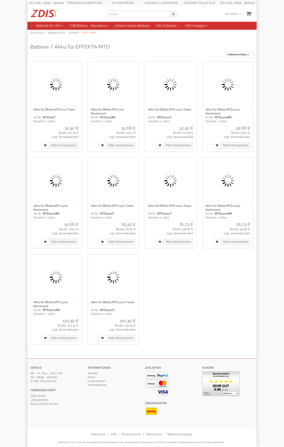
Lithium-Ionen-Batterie (132, 26)
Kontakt (93, 373)
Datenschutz (154, 434)
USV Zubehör (167, 26)
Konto (91, 377)
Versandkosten (97, 385)
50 (239, 54)
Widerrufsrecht (131, 434)
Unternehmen (96, 381)
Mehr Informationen (63, 145)
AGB (113, 434)
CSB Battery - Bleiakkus (89, 26)
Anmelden (233, 13)
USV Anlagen (196, 26)
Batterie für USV (50, 26)
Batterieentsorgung (179, 434)
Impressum (98, 434)
